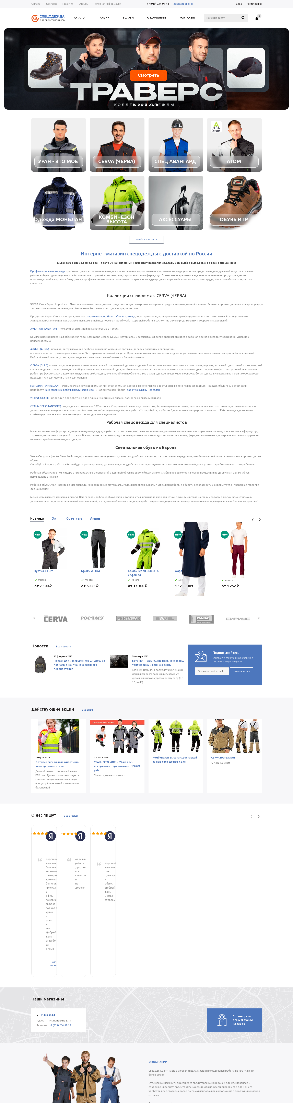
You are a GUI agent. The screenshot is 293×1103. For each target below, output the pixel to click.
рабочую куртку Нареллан (143, 389)
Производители (161, 1087)
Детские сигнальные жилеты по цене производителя (57, 764)
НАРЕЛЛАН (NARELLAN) (44, 385)
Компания (97, 1073)
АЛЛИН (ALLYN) (39, 349)
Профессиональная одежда (47, 271)
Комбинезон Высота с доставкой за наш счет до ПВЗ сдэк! (175, 759)
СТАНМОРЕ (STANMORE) (45, 406)
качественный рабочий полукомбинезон (70, 389)
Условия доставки (131, 1087)
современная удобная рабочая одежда (110, 316)
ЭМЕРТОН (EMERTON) (44, 328)
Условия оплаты (130, 1083)
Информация (130, 1073)
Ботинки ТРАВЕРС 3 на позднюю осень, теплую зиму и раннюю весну (158, 662)
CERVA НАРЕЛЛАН (223, 757)
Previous (253, 520)
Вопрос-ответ (160, 1083)
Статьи (156, 1079)
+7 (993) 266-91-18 (60, 925)
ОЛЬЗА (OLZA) (39, 365)
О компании (97, 1079)
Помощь (158, 1073)
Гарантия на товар (132, 1092)
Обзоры (157, 1092)
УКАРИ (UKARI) (39, 397)
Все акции (88, 709)
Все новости (63, 646)
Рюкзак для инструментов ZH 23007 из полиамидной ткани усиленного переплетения (79, 664)
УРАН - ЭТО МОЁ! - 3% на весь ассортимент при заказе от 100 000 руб (117, 766)
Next (260, 520)
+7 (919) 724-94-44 (158, 3)
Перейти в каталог (146, 239)
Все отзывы (71, 815)
